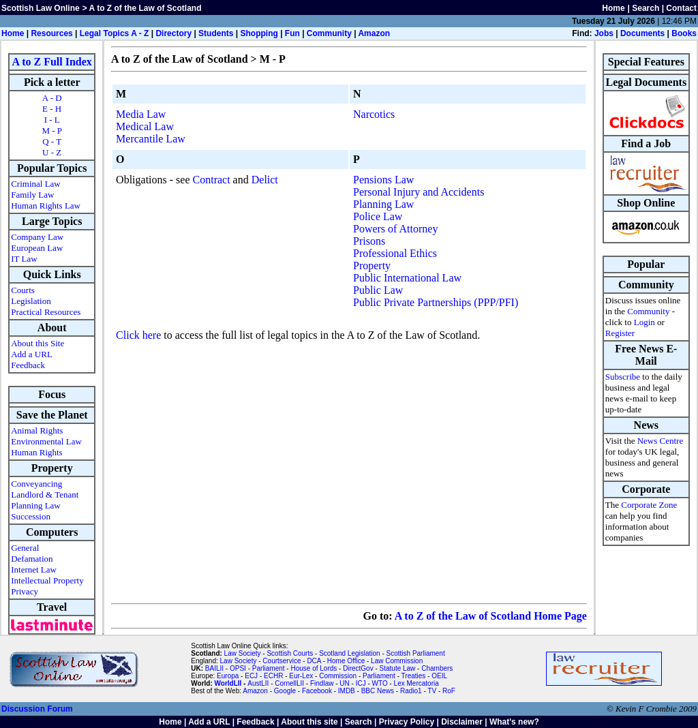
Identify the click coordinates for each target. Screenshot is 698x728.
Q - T (51, 141)
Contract (211, 179)
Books (684, 33)
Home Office (346, 661)
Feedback (28, 365)
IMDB (346, 691)
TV (432, 691)
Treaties (413, 676)
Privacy (24, 591)
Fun (292, 33)
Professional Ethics (395, 253)
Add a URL (31, 354)
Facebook (317, 691)
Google (285, 691)
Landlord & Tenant (44, 494)
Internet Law (34, 569)
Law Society (242, 653)
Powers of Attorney (395, 228)
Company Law (37, 237)
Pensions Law (383, 179)
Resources (51, 33)
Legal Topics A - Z (114, 33)
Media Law (141, 114)
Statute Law (398, 668)
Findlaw (321, 683)
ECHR (273, 676)
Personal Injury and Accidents (418, 192)
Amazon (374, 33)
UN (344, 683)
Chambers (437, 668)
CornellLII (289, 683)
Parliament (268, 668)
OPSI (238, 668)
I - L (52, 120)
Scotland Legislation (349, 653)
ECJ (251, 676)
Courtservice (281, 661)
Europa (228, 676)
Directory (173, 33)
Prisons (369, 241)
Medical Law (145, 126)
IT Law (24, 259)
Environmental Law (46, 441)
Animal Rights (37, 430)
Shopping (258, 33)
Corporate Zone (649, 505)
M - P (52, 130)
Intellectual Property (47, 580)
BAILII (214, 668)
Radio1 (411, 691)
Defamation (31, 558)
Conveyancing (36, 484)
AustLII (258, 683)
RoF (448, 691)
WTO (380, 683)
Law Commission (397, 661)
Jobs (603, 33)
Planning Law (36, 505)
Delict (265, 179)
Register (620, 333)
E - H (51, 109)
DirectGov (358, 668)
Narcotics (374, 114)
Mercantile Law (150, 139)
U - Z (51, 152)
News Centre (660, 441)
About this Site (37, 343)
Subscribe (622, 376)
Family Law (32, 194)
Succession (30, 516)
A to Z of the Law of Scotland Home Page (491, 616)
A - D (52, 98)
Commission (337, 676)
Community (329, 33)
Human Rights (36, 452)
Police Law (377, 216)
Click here (138, 335)
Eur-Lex (301, 676)
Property (372, 265)
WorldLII (228, 683)
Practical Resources (45, 312)
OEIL (439, 676)
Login (644, 322)
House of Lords (313, 668)
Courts (23, 290)
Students (215, 33)
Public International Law (407, 278)
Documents (642, 33)
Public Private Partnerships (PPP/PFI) (435, 302)
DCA (314, 661)
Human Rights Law (45, 205)
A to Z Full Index (52, 61)
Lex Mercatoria (416, 683)
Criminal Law (36, 184)
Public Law (378, 290)
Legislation (31, 301)
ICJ (361, 683)
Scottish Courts (290, 653)
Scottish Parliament (415, 653)
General (25, 548)
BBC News (377, 691)
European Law (37, 248)
